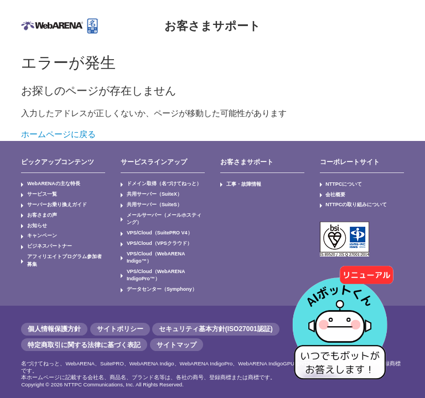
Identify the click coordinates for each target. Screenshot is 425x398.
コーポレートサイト (350, 162)
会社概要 (334, 193)
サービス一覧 (40, 193)
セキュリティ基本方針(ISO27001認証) (216, 314)
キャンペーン (40, 232)
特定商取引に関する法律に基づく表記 (84, 330)
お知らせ (35, 222)
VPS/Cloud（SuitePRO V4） (156, 229)
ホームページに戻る (58, 134)
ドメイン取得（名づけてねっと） (159, 183)
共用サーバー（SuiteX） (151, 193)
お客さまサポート (212, 26)
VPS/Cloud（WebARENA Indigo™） (165, 249)
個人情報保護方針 (54, 314)
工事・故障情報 (241, 183)
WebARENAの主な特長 (51, 183)
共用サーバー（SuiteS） (151, 203)
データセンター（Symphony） (158, 275)
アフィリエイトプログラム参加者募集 (64, 251)
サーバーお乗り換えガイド (53, 203)
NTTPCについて (342, 183)
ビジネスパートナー (46, 241)
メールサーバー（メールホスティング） (161, 216)
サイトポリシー (120, 314)
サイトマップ (176, 330)
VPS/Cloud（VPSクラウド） (156, 239)
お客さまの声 (40, 212)
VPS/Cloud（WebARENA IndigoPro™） (153, 262)
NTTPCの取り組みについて (353, 203)
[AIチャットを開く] (343, 316)
